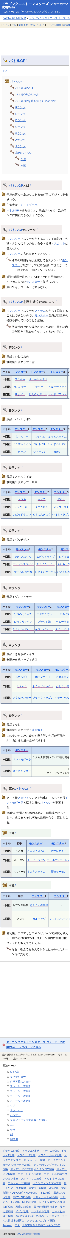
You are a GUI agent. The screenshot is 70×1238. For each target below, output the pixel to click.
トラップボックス (42, 686)
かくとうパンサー (23, 629)
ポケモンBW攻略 (44, 1169)
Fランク (20, 107)
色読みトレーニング (48, 1215)
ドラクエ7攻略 (30, 1150)
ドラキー (38, 386)
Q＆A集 (14, 1071)
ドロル (22, 499)
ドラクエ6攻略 (11, 1150)
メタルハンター (22, 697)
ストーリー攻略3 (20, 1086)
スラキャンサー (22, 770)
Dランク (20, 120)
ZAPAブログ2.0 (24, 1215)
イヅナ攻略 (22, 1211)
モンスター (14, 238)
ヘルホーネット (57, 386)
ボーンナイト (43, 676)
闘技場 (14, 1139)
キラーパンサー (44, 629)
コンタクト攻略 (40, 1211)
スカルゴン (21, 676)
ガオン (22, 451)
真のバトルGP (24, 152)
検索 (32, 24)
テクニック (16, 1110)
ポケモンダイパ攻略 (29, 1173)
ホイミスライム (57, 436)
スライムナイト (45, 564)
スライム (20, 379)
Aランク (20, 139)
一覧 (14, 24)
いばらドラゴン (22, 514)
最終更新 (23, 24)
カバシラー (20, 386)
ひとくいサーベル (45, 571)
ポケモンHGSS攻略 (21, 1169)
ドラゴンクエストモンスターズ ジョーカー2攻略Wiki (34, 5)
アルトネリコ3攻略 (19, 1183)
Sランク (20, 146)
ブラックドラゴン (42, 697)
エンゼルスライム (23, 564)
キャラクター (18, 1076)
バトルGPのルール (27, 94)
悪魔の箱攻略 (23, 1206)
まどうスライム (36, 871)
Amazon (7, 1225)
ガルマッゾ (39, 918)
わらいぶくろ (23, 556)
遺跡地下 (37, 730)
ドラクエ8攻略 (50, 1150)
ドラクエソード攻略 (50, 1155)
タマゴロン (41, 507)
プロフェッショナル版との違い (28, 1119)
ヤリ (12, 1129)
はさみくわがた (23, 614)
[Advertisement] (35, 39)
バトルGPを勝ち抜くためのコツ (35, 101)
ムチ (12, 1124)
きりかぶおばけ (38, 379)
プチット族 (44, 621)
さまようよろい (36, 850)
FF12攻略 (45, 1192)
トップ (6, 24)
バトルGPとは (24, 87)
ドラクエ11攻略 (26, 1155)
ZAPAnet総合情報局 (14, 18)
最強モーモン (58, 871)
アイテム (40, 310)
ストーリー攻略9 (20, 1100)
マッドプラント (57, 394)
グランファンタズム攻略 (47, 1183)
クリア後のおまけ (20, 1081)
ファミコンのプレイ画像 (41, 1220)
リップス (20, 394)
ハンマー (15, 1115)
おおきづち (39, 444)
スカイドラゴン (36, 860)
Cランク (20, 126)
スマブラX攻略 (37, 1187)
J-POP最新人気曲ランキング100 (41, 1225)
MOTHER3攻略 (22, 1197)
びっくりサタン (23, 621)
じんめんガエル (38, 394)
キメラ (42, 499)
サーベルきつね (23, 571)
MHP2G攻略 (29, 1202)
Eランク (20, 113)
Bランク (20, 133)
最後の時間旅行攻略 (45, 1206)
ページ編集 (55, 24)
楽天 (17, 1225)
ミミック (22, 686)
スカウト (59, 243)
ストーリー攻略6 (20, 1091)
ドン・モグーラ (27, 204)
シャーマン (39, 451)
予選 (23, 159)
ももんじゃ (21, 436)
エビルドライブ (45, 556)
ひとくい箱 (62, 686)
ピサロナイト (58, 850)
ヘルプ (40, 24)
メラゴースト (22, 507)
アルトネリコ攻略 (31, 1178)
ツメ (12, 1105)
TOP (6, 70)
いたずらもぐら (22, 444)
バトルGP (17, 61)
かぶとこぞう (44, 614)
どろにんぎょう (41, 514)
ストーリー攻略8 (20, 1095)
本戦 (23, 165)
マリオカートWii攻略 (45, 1197)
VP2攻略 (54, 1187)
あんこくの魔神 (39, 905)
